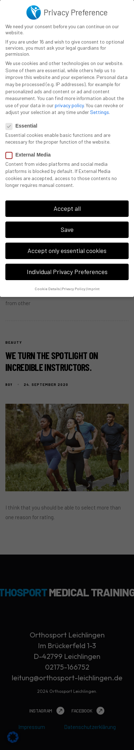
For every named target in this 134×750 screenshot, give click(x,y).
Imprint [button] (93, 287)
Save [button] (67, 228)
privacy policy (69, 104)
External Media (30, 154)
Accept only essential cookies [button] (67, 249)
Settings (99, 111)
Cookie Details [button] (47, 287)
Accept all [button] (67, 207)
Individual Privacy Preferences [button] (67, 270)
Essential (23, 124)
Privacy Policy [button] (73, 287)
